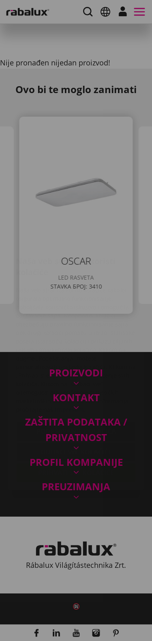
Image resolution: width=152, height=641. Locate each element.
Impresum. (70, 361)
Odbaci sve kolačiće (76, 403)
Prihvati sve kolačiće (76, 424)
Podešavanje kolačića (76, 382)
